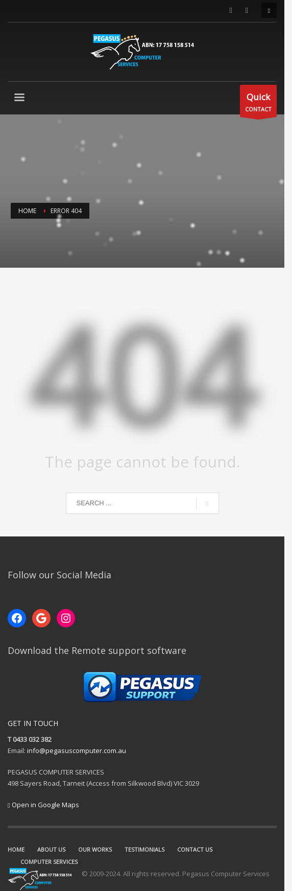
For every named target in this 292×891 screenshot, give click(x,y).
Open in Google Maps (43, 804)
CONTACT (266, 103)
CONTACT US (194, 849)
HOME (16, 849)
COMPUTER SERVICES (253, 849)
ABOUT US (51, 849)
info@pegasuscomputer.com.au (76, 750)
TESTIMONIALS (144, 849)
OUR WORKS (95, 849)
